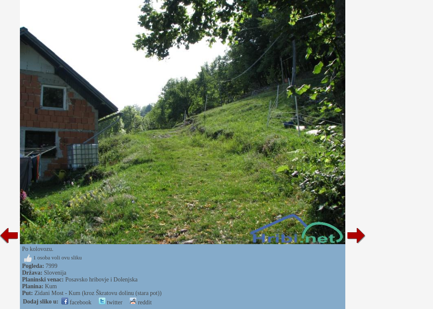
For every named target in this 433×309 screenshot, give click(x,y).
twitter (110, 302)
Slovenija (55, 273)
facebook (76, 302)
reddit (141, 302)
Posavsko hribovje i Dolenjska (101, 279)
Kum (51, 286)
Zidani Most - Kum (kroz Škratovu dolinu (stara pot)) (97, 293)
